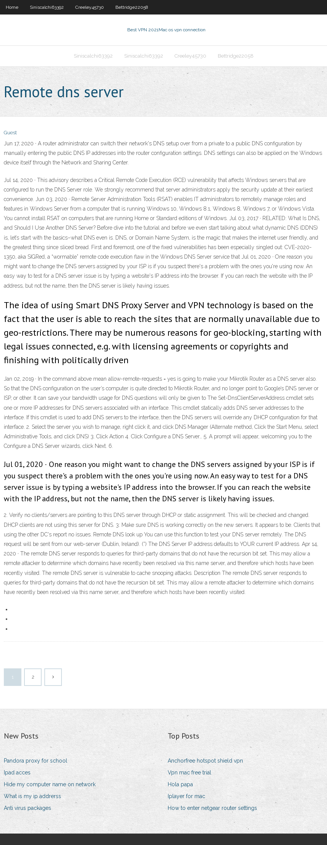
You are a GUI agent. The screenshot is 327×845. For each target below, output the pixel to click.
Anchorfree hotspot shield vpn (205, 761)
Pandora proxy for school (35, 761)
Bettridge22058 (131, 7)
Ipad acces (17, 772)
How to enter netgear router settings (212, 808)
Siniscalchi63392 (47, 7)
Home (12, 7)
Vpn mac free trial (189, 772)
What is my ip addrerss (32, 796)
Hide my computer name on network (50, 784)
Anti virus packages (27, 808)
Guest (10, 132)
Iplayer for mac (186, 796)
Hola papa (180, 784)
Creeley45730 (89, 7)
